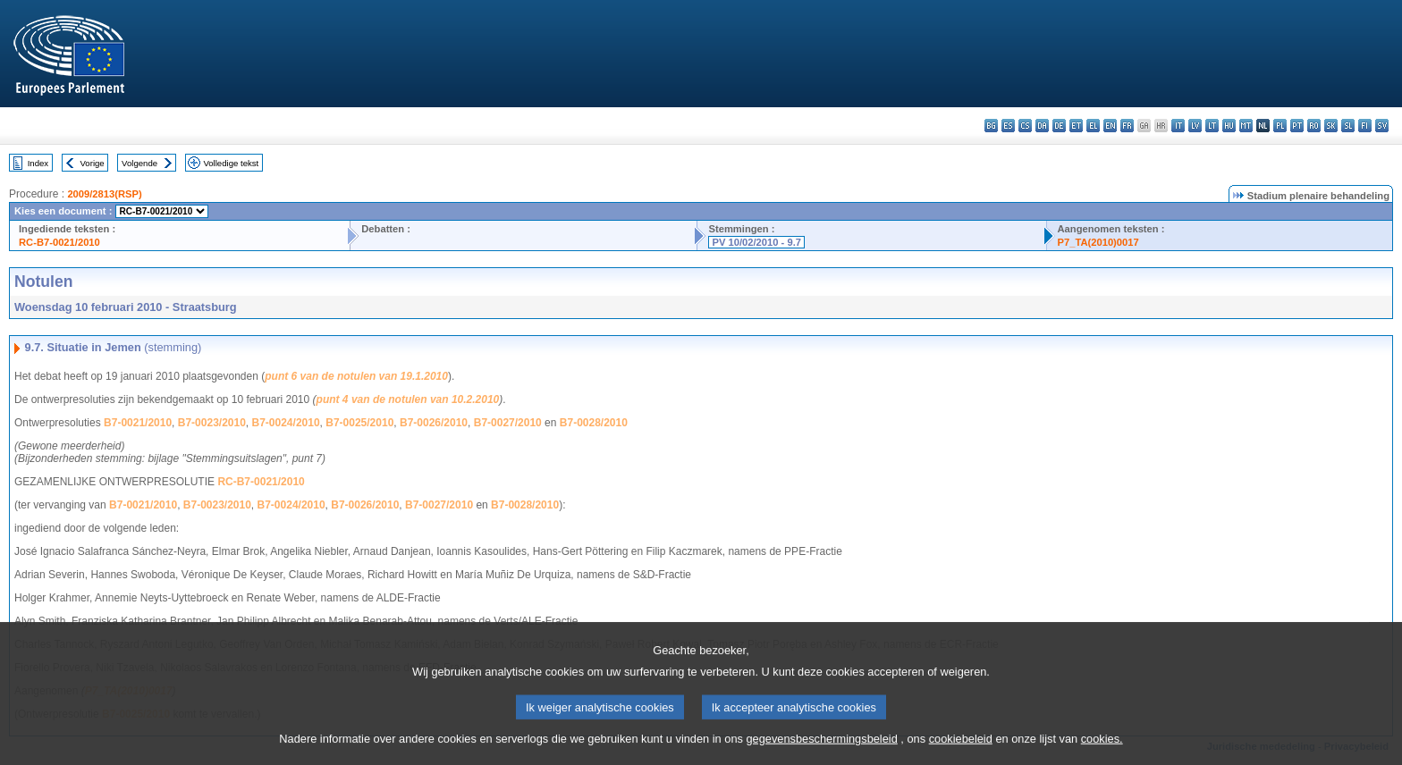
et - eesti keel (1076, 125)
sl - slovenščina (1348, 125)
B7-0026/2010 (434, 422)
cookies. (1102, 752)
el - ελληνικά (1093, 125)
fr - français (1127, 125)
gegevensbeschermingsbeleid (821, 752)
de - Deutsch (1059, 125)
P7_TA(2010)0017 (1098, 242)
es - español (1008, 125)
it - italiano (1178, 125)
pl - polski (1280, 125)
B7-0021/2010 (138, 422)
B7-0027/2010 (508, 422)
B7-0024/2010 (286, 422)
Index (38, 163)
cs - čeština (1025, 125)
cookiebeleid (960, 752)
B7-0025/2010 (359, 422)
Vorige (92, 163)
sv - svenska (1382, 125)
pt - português (1297, 125)
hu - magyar (1229, 125)
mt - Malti (1246, 125)
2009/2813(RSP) (104, 194)
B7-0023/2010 (212, 422)
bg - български (991, 125)
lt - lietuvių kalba (1212, 125)
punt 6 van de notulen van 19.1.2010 (356, 376)
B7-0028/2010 (594, 422)
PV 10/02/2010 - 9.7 (756, 242)
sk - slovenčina (1331, 125)
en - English (1110, 125)
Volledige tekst (230, 163)
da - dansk (1042, 125)
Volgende (139, 163)
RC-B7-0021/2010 (59, 242)
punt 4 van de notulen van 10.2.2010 (408, 399)
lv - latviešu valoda (1195, 125)
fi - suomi (1365, 125)
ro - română (1314, 125)
